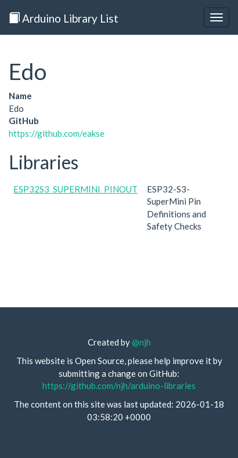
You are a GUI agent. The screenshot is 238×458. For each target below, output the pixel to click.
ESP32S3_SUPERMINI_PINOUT (75, 189)
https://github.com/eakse (56, 133)
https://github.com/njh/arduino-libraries (119, 385)
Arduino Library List (63, 18)
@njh (141, 342)
